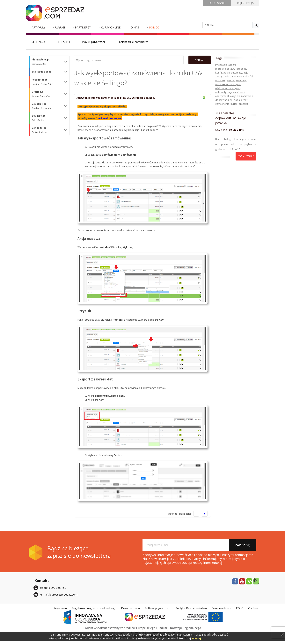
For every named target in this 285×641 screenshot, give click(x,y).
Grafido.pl (47, 94)
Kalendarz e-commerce (133, 42)
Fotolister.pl (47, 82)
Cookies (253, 608)
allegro (232, 64)
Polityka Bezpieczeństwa (191, 608)
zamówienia (222, 104)
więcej (196, 638)
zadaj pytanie (246, 156)
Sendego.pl (47, 130)
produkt (243, 104)
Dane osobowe (221, 608)
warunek (220, 80)
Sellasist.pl (47, 106)
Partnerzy (83, 27)
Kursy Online (111, 27)
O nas (135, 27)
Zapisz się (242, 545)
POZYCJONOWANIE (94, 42)
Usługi (60, 27)
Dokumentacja (130, 608)
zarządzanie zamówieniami (231, 76)
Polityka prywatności (158, 608)
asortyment (222, 96)
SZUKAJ (199, 60)
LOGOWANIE (217, 3)
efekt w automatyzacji (228, 88)
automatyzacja (239, 72)
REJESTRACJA (245, 3)
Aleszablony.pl (47, 62)
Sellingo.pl (47, 118)
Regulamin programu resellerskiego (94, 608)
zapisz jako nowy (236, 80)
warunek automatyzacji (228, 84)
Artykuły (38, 27)
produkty (242, 68)
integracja (221, 64)
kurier (233, 104)
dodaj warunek (223, 100)
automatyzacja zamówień (230, 92)
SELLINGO (38, 42)
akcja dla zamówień (241, 96)
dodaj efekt (240, 100)
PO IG (239, 608)
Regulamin (60, 608)
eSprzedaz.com (41, 71)
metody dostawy (225, 68)
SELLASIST (63, 42)
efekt (251, 76)
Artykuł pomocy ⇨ (110, 118)
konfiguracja (222, 72)
